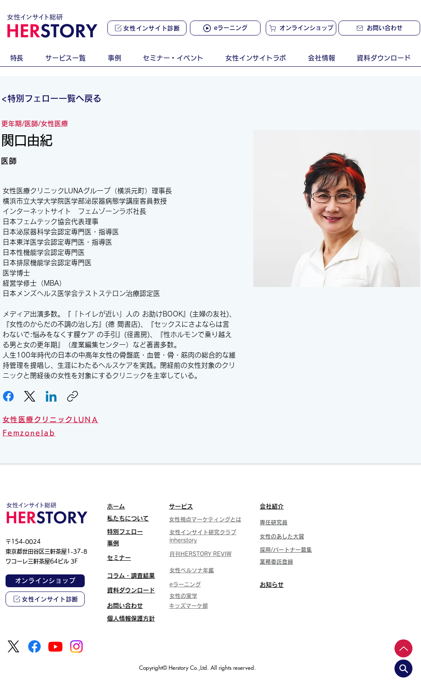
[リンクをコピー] (72, 396)
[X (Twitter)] (29, 396)
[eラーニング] (225, 28)
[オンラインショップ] (301, 28)
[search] (403, 668)
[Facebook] (8, 396)
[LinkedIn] (51, 396)
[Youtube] (55, 646)
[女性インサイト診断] (147, 28)
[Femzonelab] (117, 433)
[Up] (403, 648)
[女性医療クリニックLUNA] (119, 419)
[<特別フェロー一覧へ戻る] (54, 98)
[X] (13, 646)
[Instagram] (76, 646)
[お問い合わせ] (379, 28)
